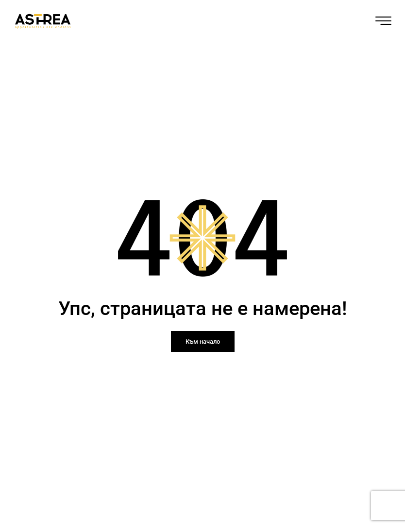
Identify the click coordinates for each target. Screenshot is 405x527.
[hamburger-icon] (383, 22)
